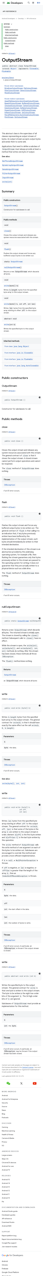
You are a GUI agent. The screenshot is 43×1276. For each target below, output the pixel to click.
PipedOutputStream (12, 93)
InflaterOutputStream (13, 113)
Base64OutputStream (13, 103)
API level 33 (12, 612)
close (6, 231)
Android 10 (6, 1198)
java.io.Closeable (25, 353)
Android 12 (6, 1191)
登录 (38, 3)
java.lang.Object (8, 78)
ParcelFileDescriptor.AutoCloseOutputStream (22, 115)
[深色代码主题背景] (39, 397)
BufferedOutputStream (30, 103)
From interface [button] (19, 353)
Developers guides (8, 1215)
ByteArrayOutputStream (14, 88)
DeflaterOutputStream (28, 108)
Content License (27, 1067)
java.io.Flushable (25, 359)
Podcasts (5, 1117)
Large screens (7, 1155)
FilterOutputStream (12, 90)
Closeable (33, 69)
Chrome (5, 1265)
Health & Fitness (7, 1134)
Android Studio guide (9, 1211)
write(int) (7, 182)
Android (5, 1095)
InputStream (7, 178)
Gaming (5, 1127)
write (6, 286)
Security (5, 1103)
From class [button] (17, 346)
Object (13, 69)
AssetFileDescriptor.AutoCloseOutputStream (21, 101)
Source (4, 1106)
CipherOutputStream (31, 106)
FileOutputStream (30, 88)
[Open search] (28, 2)
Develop (21, 19)
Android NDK (6, 1226)
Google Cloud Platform (10, 1272)
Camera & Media (8, 1138)
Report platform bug (9, 1236)
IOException (9, 485)
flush (6, 249)
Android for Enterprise (10, 1099)
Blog (3, 1114)
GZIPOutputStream (28, 110)
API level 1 (11, 53)
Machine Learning (8, 1131)
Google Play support (9, 1243)
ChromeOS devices (9, 1162)
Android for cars (8, 1166)
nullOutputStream (12, 267)
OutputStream (10, 205)
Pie (3, 1202)
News (4, 1110)
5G (3, 1145)
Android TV (6, 1170)
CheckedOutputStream (13, 106)
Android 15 (6, 1179)
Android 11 (6, 1194)
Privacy (4, 1142)
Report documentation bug (12, 1239)
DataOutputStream (12, 108)
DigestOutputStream (12, 110)
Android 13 (6, 1187)
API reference (10, 11)
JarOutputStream (28, 113)
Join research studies (9, 1247)
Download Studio (8, 1222)
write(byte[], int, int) (13, 783)
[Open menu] (3, 3)
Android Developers (8, 19)
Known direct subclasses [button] (23, 89)
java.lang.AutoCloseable (28, 366)
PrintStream (9, 117)
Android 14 (6, 1183)
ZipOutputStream (21, 117)
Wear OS (5, 1159)
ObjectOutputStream (28, 90)
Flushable (6, 71)
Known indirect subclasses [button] (23, 108)
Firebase (5, 1269)
